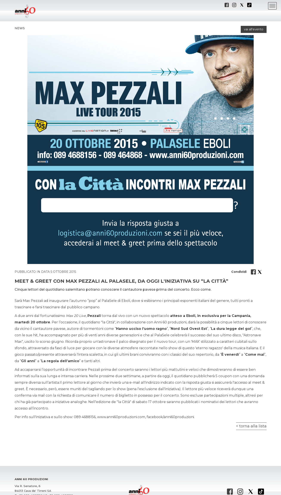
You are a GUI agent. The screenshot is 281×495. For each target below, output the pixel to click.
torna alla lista (253, 426)
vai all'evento (253, 29)
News (20, 28)
